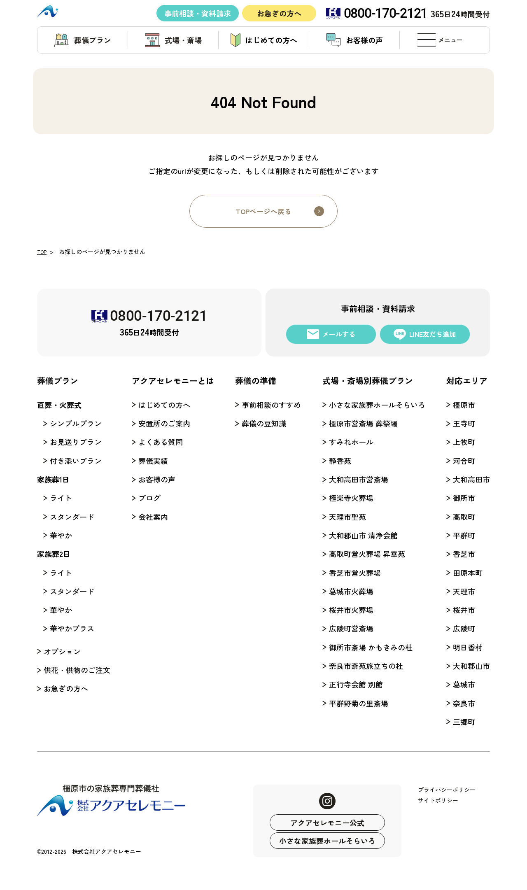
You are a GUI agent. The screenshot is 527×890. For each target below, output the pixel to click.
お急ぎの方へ (279, 12)
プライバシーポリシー (447, 789)
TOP (43, 251)
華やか (61, 535)
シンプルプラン (76, 423)
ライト (61, 497)
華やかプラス (72, 628)
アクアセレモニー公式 (327, 822)
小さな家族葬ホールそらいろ (327, 840)
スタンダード (72, 516)
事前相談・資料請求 (197, 12)
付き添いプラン (76, 460)
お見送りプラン (76, 441)
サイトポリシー (438, 800)
